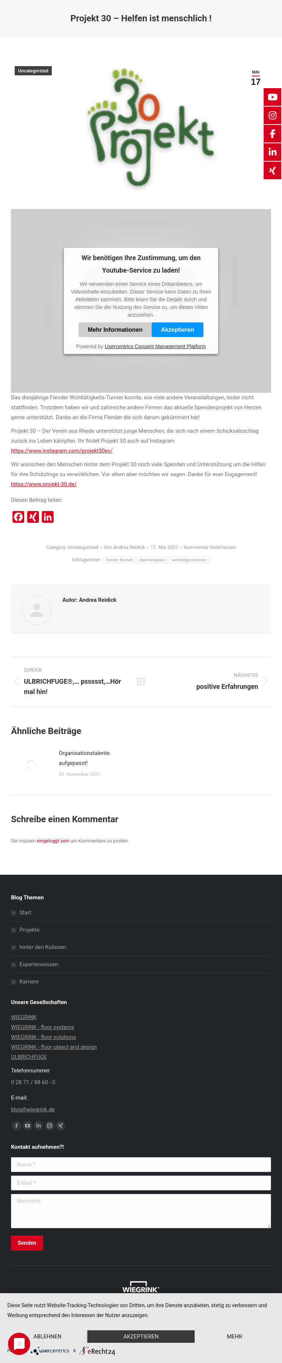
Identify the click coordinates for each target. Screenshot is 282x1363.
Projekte (29, 930)
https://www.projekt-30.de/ (44, 484)
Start (25, 912)
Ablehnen (47, 1336)
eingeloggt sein (53, 841)
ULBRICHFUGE (29, 1057)
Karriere (29, 981)
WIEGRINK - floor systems (42, 1027)
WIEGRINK (24, 1017)
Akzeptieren (177, 330)
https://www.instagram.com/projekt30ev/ (62, 450)
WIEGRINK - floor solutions (43, 1037)
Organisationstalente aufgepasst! (84, 758)
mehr (234, 1336)
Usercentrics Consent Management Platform (155, 346)
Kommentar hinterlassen (210, 547)
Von (124, 547)
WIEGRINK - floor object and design (54, 1047)
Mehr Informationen (115, 330)
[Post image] (31, 765)
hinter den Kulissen (42, 947)
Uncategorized (33, 70)
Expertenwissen (38, 964)
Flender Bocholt (119, 560)
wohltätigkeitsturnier (189, 560)
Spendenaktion (153, 560)
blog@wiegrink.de (33, 1109)
